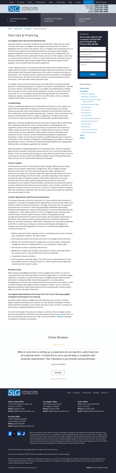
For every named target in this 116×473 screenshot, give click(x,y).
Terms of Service (59, 454)
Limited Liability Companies (92, 118)
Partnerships (87, 124)
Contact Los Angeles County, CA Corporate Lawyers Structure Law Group (94, 9)
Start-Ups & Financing (90, 129)
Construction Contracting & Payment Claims (92, 101)
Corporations (87, 107)
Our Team (20, 2)
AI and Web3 (87, 116)
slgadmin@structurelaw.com (23, 411)
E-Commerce (87, 110)
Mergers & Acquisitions (90, 121)
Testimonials (61, 2)
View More (58, 372)
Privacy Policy (86, 393)
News (51, 2)
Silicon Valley (84, 88)
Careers (78, 2)
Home (12, 2)
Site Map (96, 393)
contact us (61, 317)
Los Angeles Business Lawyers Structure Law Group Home (23, 9)
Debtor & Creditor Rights (91, 104)
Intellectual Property (89, 132)
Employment (87, 113)
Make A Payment (101, 2)
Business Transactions (90, 97)
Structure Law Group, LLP (28, 468)
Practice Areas (40, 2)
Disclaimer (76, 393)
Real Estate (86, 127)
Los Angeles (84, 91)
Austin (82, 135)
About (30, 2)
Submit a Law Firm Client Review (58, 379)
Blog (70, 2)
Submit (93, 74)
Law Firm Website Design (97, 468)
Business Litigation (89, 94)
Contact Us (88, 2)
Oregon (82, 138)
